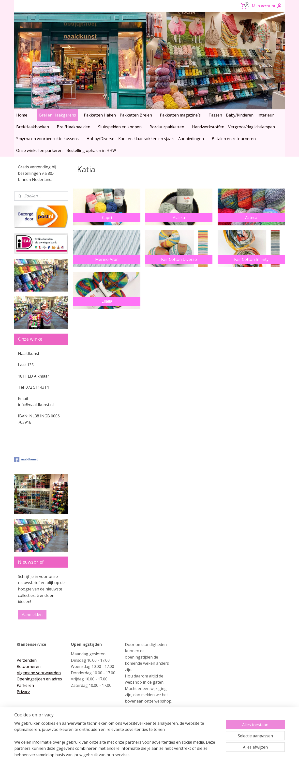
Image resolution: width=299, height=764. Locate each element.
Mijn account (267, 6)
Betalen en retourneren (234, 138)
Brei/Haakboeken (32, 127)
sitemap (129, 755)
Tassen (215, 115)
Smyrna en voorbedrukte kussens (47, 138)
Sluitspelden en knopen (120, 127)
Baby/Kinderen (240, 115)
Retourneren (29, 666)
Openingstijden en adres (39, 679)
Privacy (23, 691)
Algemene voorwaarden (39, 673)
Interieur (265, 115)
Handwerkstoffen (208, 127)
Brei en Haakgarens (57, 115)
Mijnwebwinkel (201, 755)
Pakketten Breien (136, 115)
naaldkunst (26, 459)
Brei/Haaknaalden (73, 127)
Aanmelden (32, 614)
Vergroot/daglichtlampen (251, 127)
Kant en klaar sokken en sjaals (146, 138)
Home (21, 115)
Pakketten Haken (100, 115)
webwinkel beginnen (158, 755)
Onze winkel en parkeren (39, 150)
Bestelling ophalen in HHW (91, 150)
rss (139, 755)
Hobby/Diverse (100, 138)
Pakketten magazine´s (180, 115)
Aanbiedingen (191, 138)
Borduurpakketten (167, 127)
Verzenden (27, 660)
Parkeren (25, 685)
